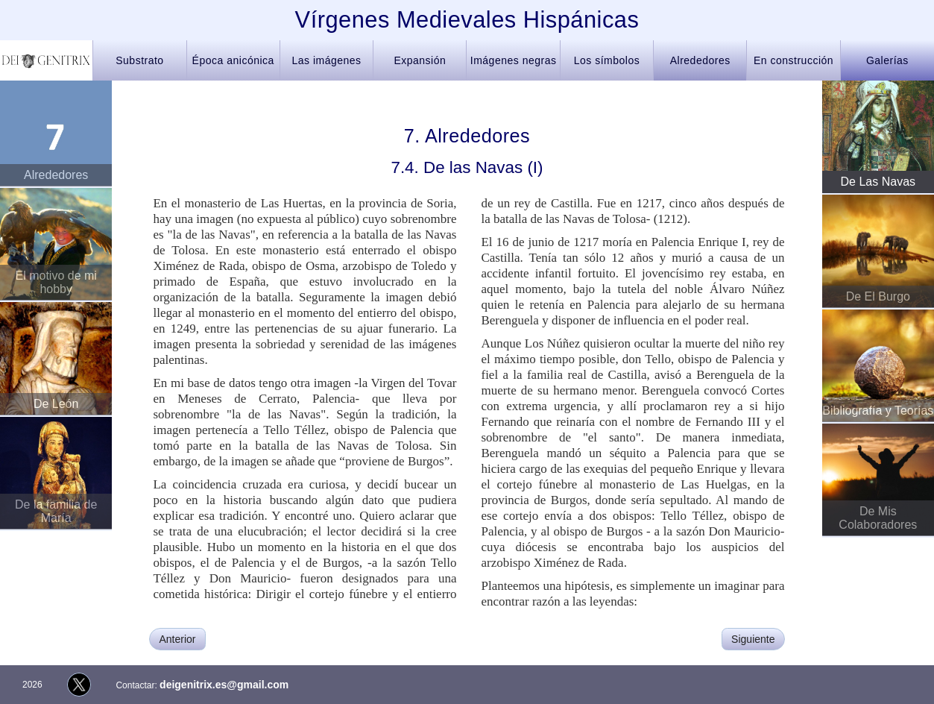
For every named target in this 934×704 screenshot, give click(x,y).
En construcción (793, 60)
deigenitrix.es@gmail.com (224, 685)
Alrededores (700, 60)
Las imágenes (326, 60)
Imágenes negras (513, 60)
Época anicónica (233, 60)
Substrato (139, 60)
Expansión (420, 60)
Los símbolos (607, 60)
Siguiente (752, 639)
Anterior (177, 639)
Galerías (887, 60)
